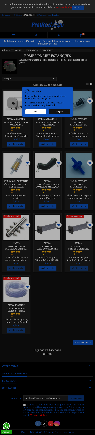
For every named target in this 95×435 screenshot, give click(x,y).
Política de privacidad (44, 105)
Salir (35, 111)
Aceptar (59, 111)
